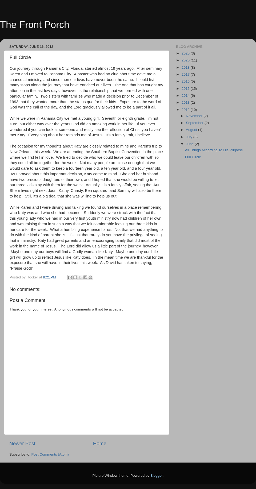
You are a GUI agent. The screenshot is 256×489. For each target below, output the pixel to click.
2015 (186, 89)
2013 (186, 102)
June (190, 144)
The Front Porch (34, 24)
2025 (186, 53)
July (189, 137)
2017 (186, 74)
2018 (186, 67)
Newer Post (22, 443)
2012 (186, 110)
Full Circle (193, 157)
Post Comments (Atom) (50, 454)
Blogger (156, 476)
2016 (186, 81)
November (194, 116)
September (195, 123)
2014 (186, 96)
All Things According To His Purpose (214, 150)
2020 (186, 60)
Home (99, 443)
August (192, 130)
